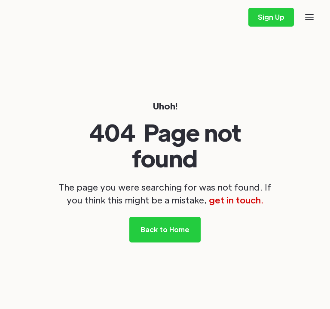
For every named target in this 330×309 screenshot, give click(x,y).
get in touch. (236, 200)
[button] (309, 17)
